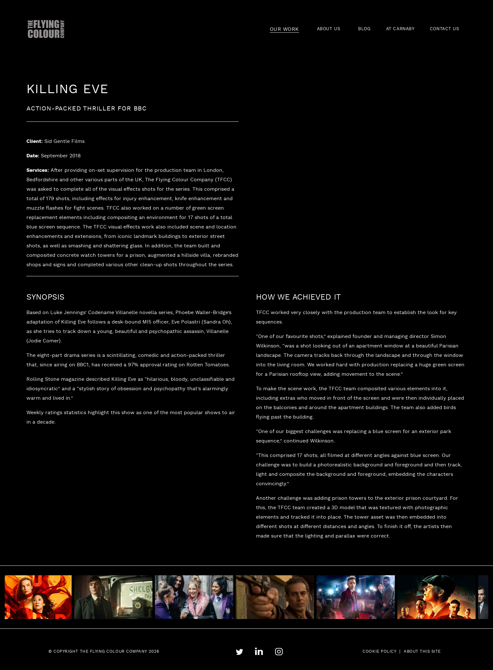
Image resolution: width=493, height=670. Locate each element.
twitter (239, 652)
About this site (422, 652)
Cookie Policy (379, 652)
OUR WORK (284, 29)
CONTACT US (444, 29)
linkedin (259, 652)
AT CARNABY (400, 29)
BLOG (364, 29)
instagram (279, 652)
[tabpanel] (117, 597)
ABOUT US (328, 29)
